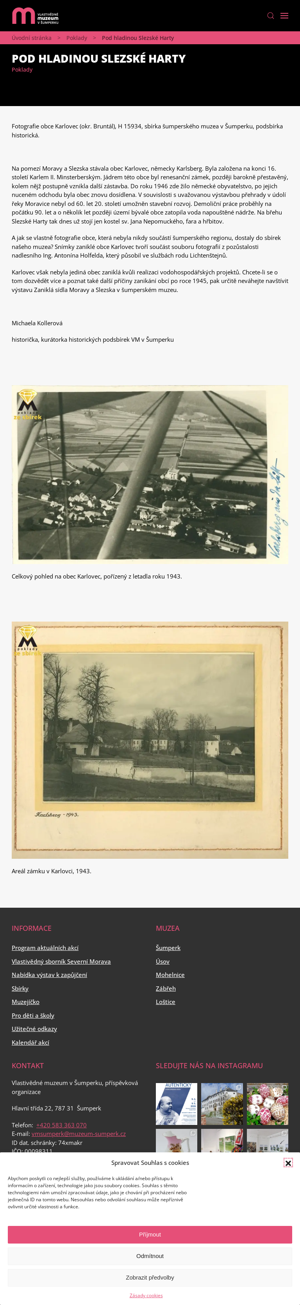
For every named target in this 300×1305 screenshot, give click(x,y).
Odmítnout (150, 1256)
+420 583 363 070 (61, 1125)
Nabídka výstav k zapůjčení (49, 975)
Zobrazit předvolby (150, 1277)
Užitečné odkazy (34, 1029)
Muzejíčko (25, 1002)
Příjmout (150, 1234)
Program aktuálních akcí (45, 948)
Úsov (163, 961)
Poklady (76, 37)
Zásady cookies (146, 1295)
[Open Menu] (284, 15)
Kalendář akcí (30, 1042)
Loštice (165, 1002)
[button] (288, 1162)
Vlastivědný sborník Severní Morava (61, 961)
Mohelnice (170, 975)
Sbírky (20, 988)
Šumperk (168, 948)
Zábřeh (166, 988)
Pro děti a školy (33, 1015)
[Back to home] (35, 15)
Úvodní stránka (32, 37)
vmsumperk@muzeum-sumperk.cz (79, 1133)
